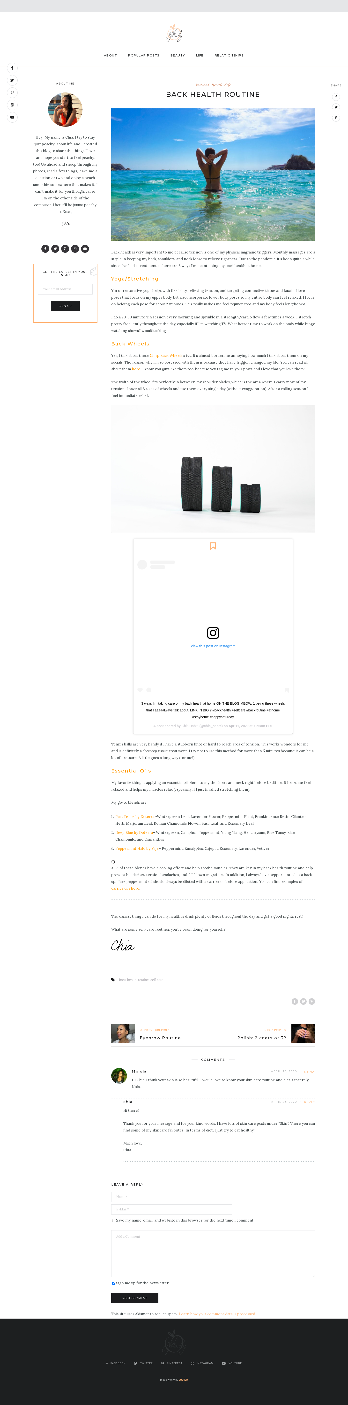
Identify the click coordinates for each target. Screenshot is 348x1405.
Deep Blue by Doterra (134, 832)
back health (128, 980)
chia (128, 1102)
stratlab (183, 1379)
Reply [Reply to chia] (309, 1102)
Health (216, 84)
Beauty (177, 55)
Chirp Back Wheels (166, 355)
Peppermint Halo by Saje (137, 848)
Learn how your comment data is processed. (217, 1314)
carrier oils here (125, 888)
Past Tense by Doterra (134, 816)
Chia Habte (190, 726)
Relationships (229, 55)
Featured (202, 84)
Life (200, 55)
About (110, 55)
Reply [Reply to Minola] (309, 1071)
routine (143, 980)
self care (156, 980)
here (136, 369)
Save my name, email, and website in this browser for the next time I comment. (185, 1220)
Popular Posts (143, 55)
